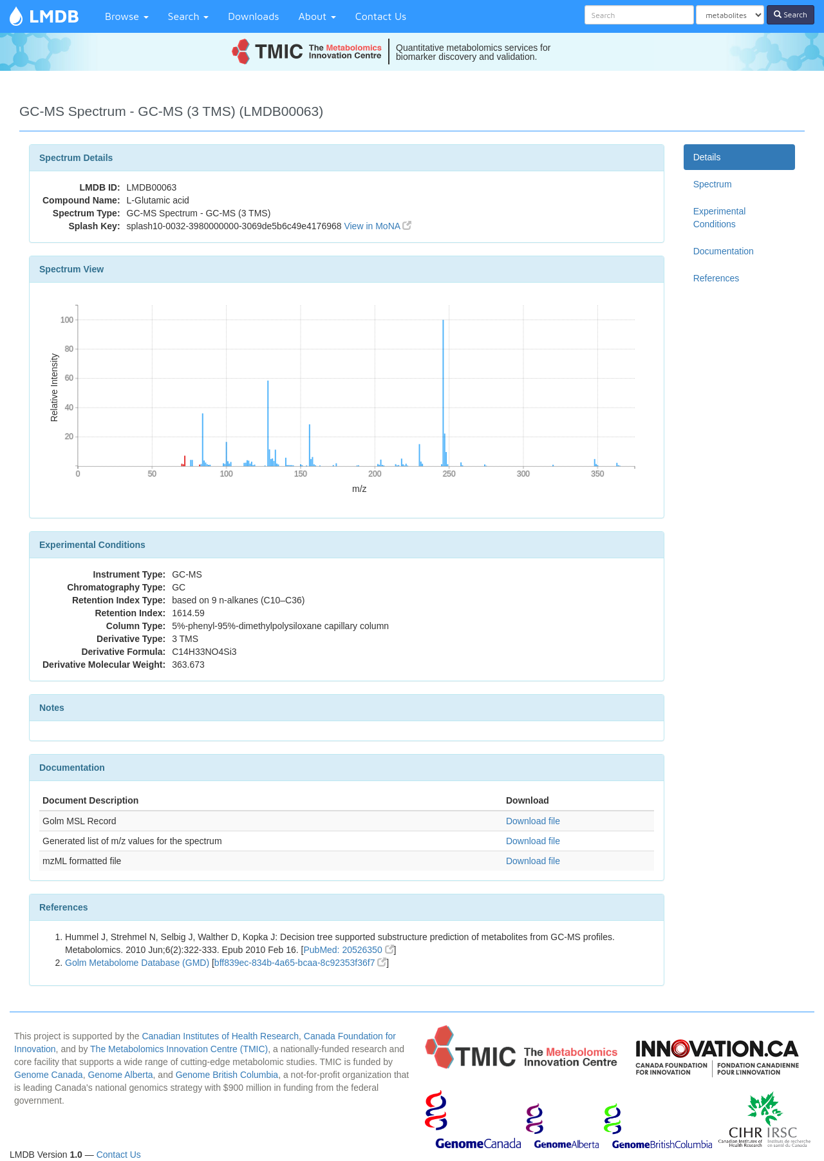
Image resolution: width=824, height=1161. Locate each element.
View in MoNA (377, 226)
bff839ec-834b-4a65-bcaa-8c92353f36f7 (300, 963)
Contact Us (381, 16)
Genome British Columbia (227, 1075)
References (716, 278)
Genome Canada (48, 1075)
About (317, 16)
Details (707, 157)
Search (188, 16)
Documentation (723, 251)
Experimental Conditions (719, 217)
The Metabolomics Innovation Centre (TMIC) (179, 1049)
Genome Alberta (120, 1075)
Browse (127, 16)
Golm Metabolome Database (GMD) (137, 963)
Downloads (253, 16)
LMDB (54, 15)
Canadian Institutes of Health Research (220, 1036)
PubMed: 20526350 (348, 950)
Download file (533, 821)
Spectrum (712, 184)
